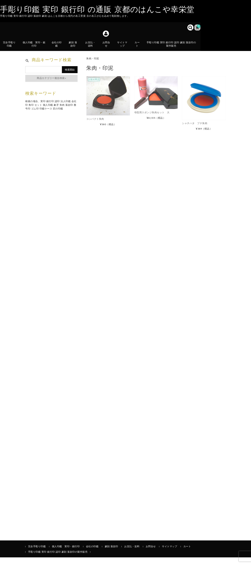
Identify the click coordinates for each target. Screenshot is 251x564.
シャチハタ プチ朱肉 (194, 130)
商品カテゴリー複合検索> (51, 85)
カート (137, 48)
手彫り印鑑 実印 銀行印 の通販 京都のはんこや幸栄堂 (97, 10)
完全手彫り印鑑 (10, 46)
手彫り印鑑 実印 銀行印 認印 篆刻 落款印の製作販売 (172, 46)
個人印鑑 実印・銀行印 (35, 46)
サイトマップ (123, 46)
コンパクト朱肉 (95, 125)
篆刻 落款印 (73, 46)
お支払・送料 (91, 48)
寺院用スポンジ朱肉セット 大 (152, 119)
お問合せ (107, 46)
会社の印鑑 (57, 46)
